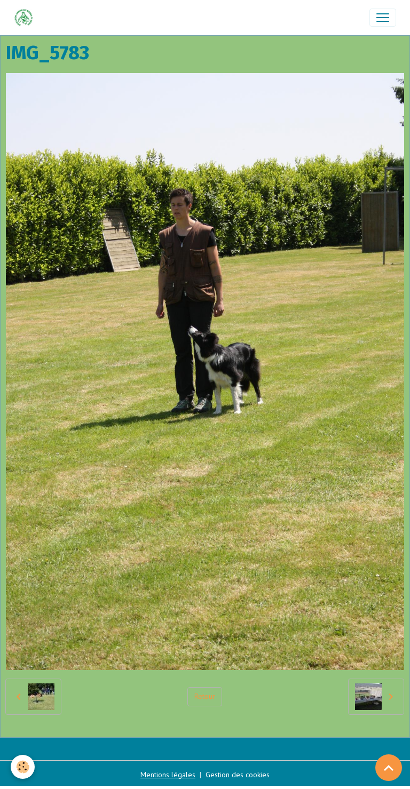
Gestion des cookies (238, 774)
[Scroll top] (388, 767)
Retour (204, 696)
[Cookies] (23, 767)
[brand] (26, 18)
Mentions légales (167, 774)
